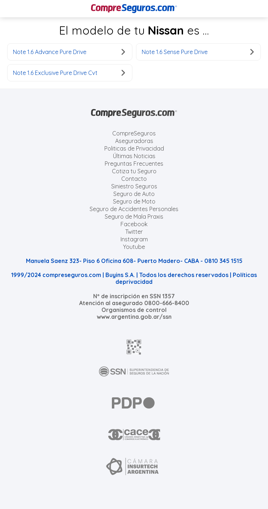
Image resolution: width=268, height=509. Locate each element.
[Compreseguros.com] (134, 8)
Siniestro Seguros (134, 186)
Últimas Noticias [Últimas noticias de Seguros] (134, 156)
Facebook (134, 224)
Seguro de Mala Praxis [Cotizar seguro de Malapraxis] (134, 216)
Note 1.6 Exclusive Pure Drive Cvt (69, 72)
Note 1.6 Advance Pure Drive (69, 51)
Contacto (134, 179)
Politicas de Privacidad (134, 148)
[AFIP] (134, 347)
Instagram (134, 239)
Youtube (134, 247)
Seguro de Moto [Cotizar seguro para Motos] (134, 201)
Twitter (134, 232)
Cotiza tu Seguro (134, 171)
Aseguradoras (134, 141)
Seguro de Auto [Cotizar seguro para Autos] (134, 194)
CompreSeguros (134, 133)
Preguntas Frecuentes (134, 163)
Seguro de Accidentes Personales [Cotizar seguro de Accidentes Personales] (134, 209)
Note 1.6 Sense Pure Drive (198, 51)
